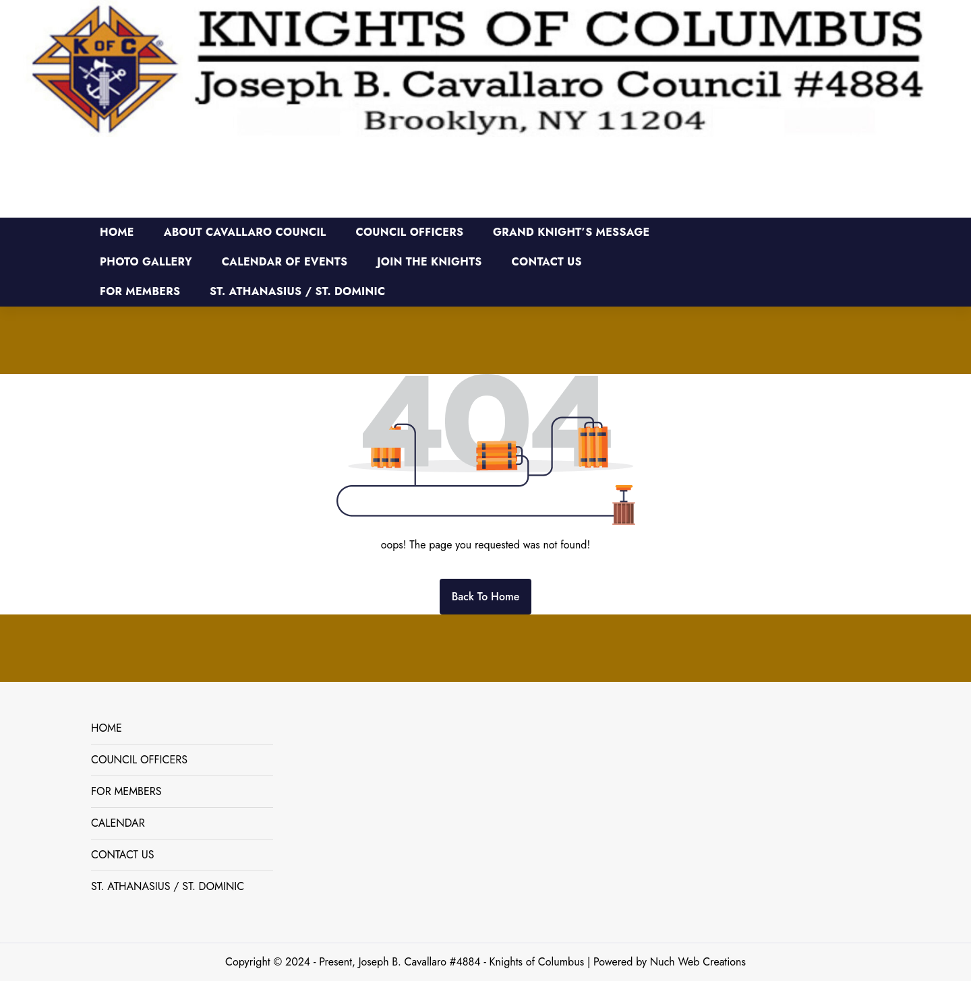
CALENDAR (118, 823)
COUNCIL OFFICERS (139, 759)
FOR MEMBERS (126, 791)
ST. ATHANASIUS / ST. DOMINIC (167, 886)
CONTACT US (122, 854)
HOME (106, 728)
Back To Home (486, 596)
